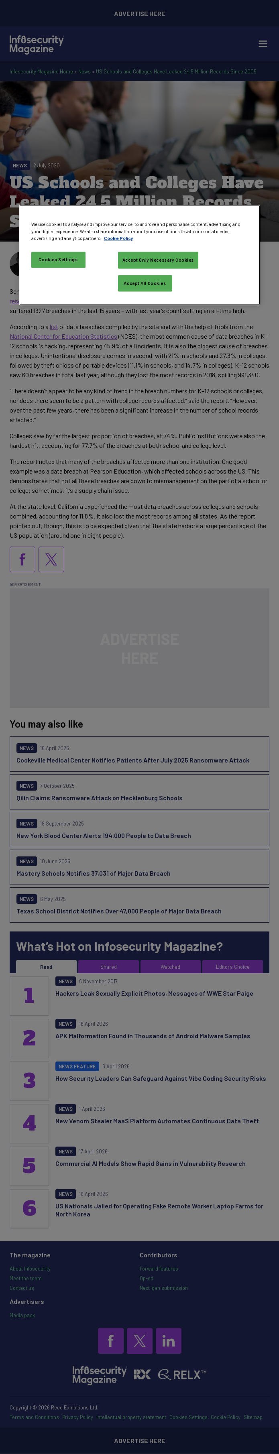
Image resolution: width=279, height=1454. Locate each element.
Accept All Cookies (145, 283)
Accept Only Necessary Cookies (158, 259)
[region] (139, 255)
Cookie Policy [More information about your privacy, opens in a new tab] (118, 238)
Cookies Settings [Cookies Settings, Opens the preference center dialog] (58, 259)
